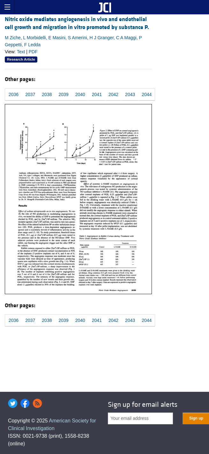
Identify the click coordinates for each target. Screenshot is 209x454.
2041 (97, 94)
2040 (80, 94)
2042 (113, 94)
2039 (63, 94)
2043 (130, 94)
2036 (14, 94)
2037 (30, 94)
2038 (47, 94)
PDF (33, 51)
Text (21, 51)
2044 (147, 94)
